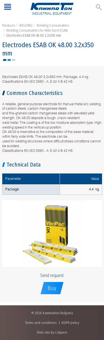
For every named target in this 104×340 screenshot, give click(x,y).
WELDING (25, 25)
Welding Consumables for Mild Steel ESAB (36, 30)
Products (8, 25)
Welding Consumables (53, 25)
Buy (52, 288)
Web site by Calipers (52, 332)
